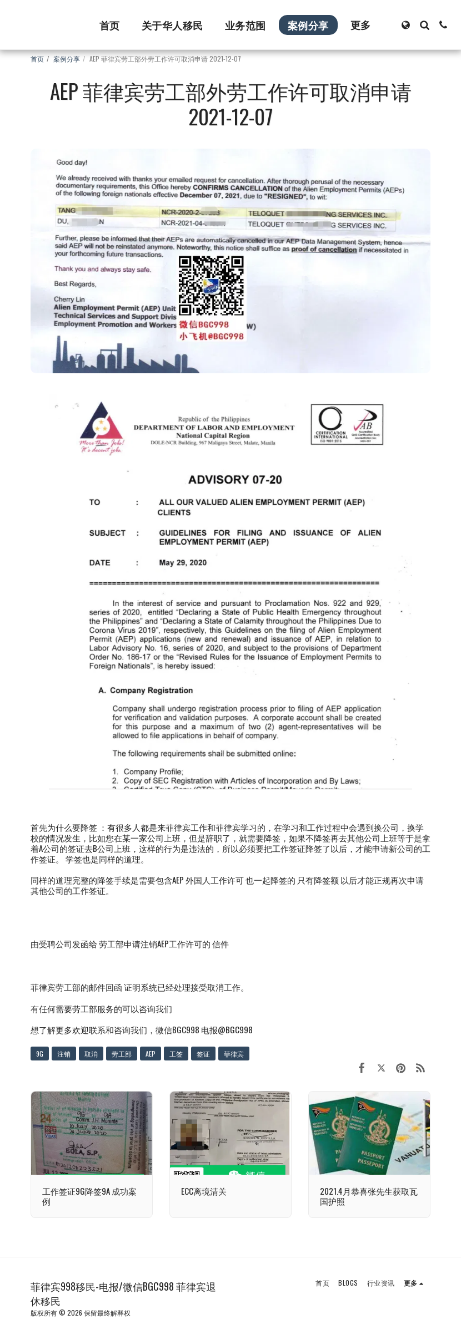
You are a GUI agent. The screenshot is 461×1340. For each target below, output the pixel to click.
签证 (203, 1053)
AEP (151, 1053)
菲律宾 (234, 1053)
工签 (176, 1053)
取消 (91, 1053)
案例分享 (66, 58)
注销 (64, 1053)
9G (39, 1053)
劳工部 (122, 1053)
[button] (424, 25)
